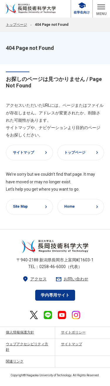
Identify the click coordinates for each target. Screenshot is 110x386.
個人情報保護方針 (20, 332)
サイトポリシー (73, 332)
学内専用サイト (55, 295)
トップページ (16, 25)
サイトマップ (31, 152)
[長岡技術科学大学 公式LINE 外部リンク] (48, 315)
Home (82, 207)
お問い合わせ (71, 279)
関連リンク (14, 361)
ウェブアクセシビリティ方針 (27, 347)
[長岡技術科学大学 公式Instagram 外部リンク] (76, 315)
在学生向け (82, 8)
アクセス (34, 279)
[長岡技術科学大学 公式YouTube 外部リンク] (62, 315)
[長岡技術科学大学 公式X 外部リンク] (34, 315)
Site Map (31, 207)
